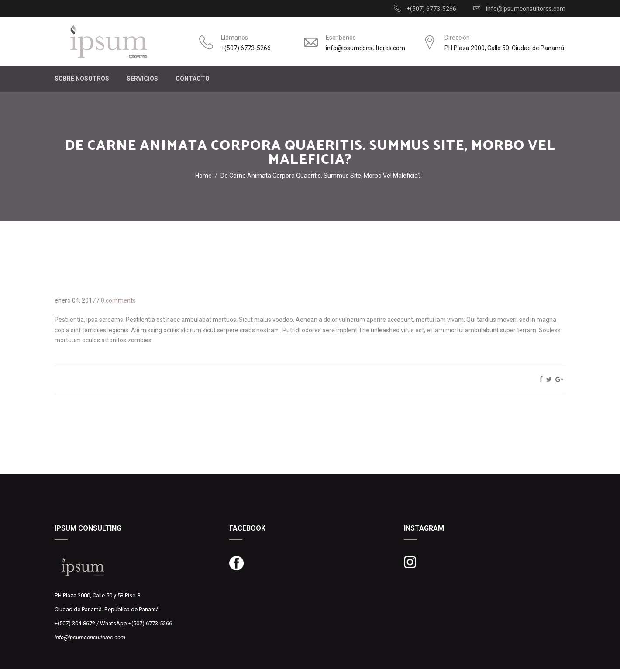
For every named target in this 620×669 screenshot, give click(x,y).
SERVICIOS (142, 78)
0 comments (118, 300)
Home (203, 175)
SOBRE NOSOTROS (82, 78)
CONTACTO (193, 78)
